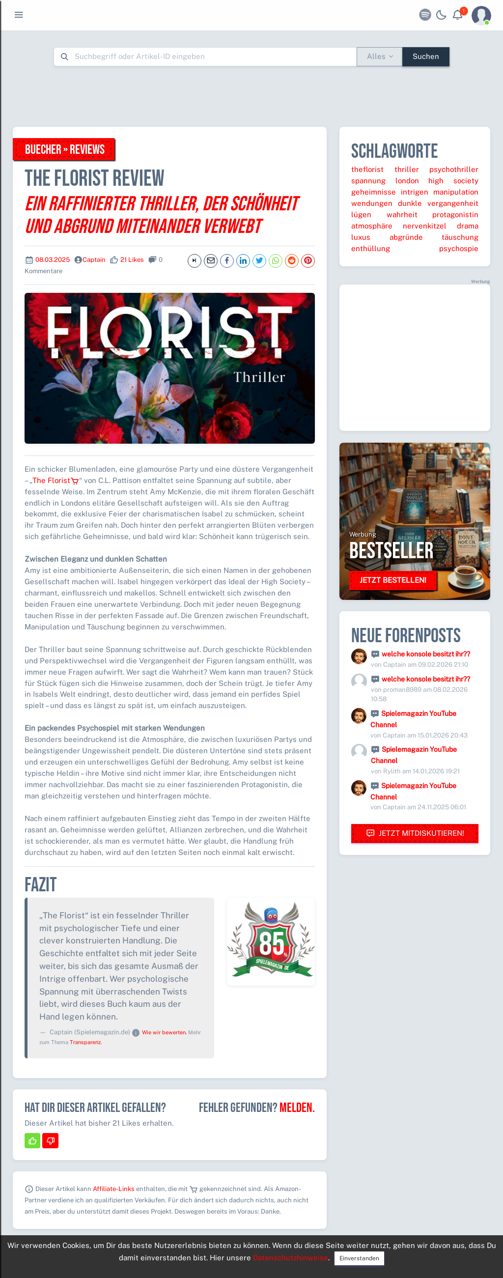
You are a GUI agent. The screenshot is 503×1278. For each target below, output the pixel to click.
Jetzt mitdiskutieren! (415, 833)
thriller (406, 169)
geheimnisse (373, 192)
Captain (94, 259)
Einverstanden (359, 1258)
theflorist (367, 169)
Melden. (297, 1108)
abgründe (406, 237)
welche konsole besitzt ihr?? (426, 654)
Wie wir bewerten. (164, 1032)
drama (467, 226)
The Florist (55, 480)
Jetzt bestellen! (393, 580)
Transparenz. (86, 1042)
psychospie (458, 248)
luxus (360, 237)
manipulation (455, 192)
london (407, 180)
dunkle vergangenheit (438, 203)
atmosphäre (371, 226)
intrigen (414, 192)
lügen (361, 214)
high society (453, 180)
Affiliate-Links (114, 1189)
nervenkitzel (425, 226)
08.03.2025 (52, 259)
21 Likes (132, 259)
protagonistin (455, 214)
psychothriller (453, 169)
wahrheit (402, 214)
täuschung (460, 237)
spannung (368, 180)
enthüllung (370, 248)
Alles (376, 56)
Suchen (426, 56)
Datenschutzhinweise (290, 1257)
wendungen (371, 203)
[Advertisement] (251, 96)
